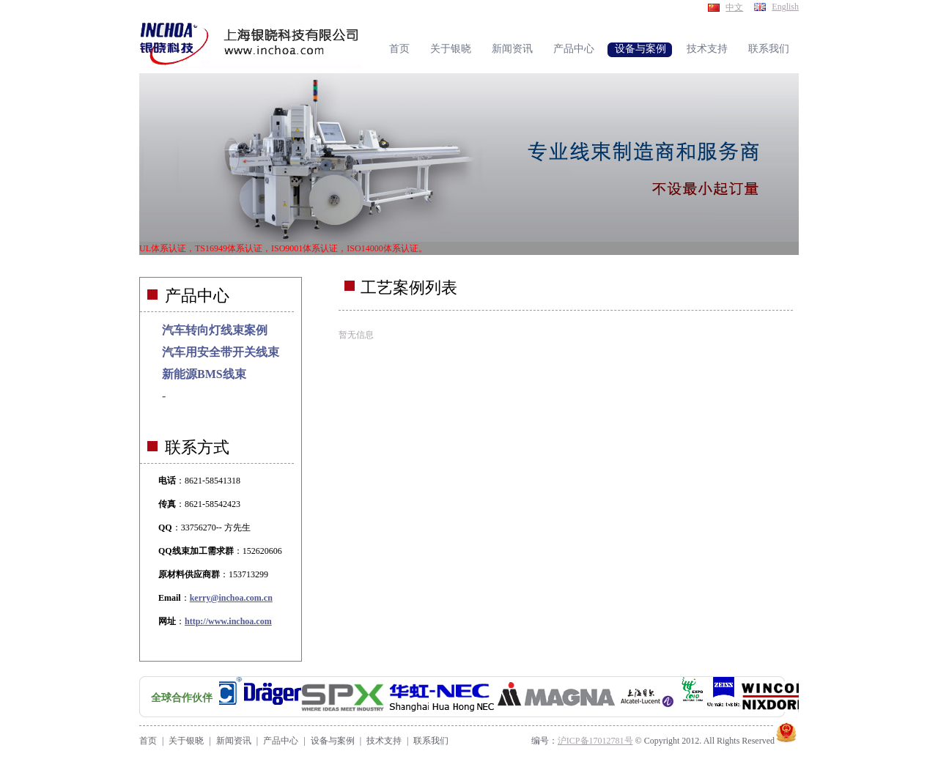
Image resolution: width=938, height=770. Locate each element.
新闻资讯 (233, 741)
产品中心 (280, 741)
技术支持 (384, 741)
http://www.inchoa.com (228, 621)
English (785, 6)
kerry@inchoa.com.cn (231, 598)
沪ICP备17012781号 (595, 741)
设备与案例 (333, 741)
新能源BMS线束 (204, 374)
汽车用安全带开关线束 (220, 352)
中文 (734, 7)
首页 (148, 741)
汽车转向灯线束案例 (214, 330)
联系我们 (430, 741)
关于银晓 (186, 741)
